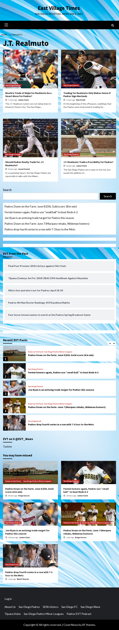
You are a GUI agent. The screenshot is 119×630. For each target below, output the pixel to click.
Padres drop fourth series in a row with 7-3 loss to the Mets (39, 229)
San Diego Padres (13, 85)
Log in (8, 598)
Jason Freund (24, 169)
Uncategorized (34, 421)
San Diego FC (69, 606)
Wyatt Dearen (23, 579)
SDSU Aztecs (50, 606)
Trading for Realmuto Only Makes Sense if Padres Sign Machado (87, 94)
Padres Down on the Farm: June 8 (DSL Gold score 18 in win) (40, 206)
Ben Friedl (80, 100)
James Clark (23, 100)
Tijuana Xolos (12, 613)
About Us (10, 606)
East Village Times (59, 8)
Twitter (7, 446)
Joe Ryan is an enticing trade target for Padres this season (39, 218)
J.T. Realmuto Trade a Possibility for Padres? (88, 162)
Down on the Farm (35, 352)
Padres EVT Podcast (79, 613)
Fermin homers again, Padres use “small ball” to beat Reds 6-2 (41, 212)
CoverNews (71, 624)
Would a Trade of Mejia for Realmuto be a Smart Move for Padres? (28, 94)
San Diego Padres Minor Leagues (58, 352)
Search (7, 190)
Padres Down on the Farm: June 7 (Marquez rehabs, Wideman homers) (46, 223)
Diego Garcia (24, 495)
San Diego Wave (90, 606)
